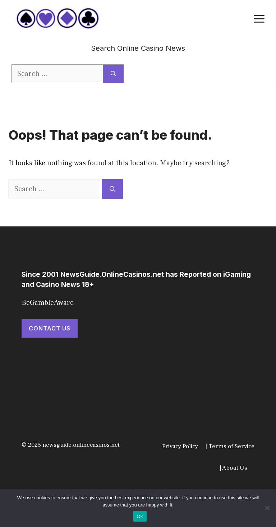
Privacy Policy (180, 446)
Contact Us (49, 328)
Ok (140, 516)
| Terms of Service (229, 446)
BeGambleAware (48, 302)
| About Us (233, 468)
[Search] (113, 73)
